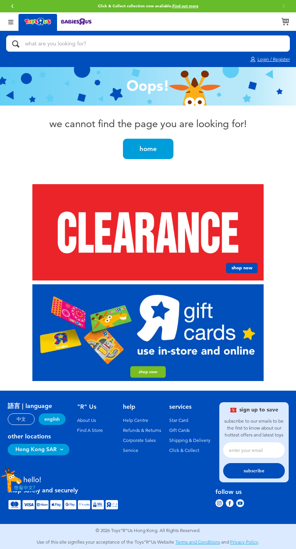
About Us (86, 420)
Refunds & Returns (142, 430)
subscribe (254, 470)
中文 (21, 419)
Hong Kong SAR (36, 449)
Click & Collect (184, 450)
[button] (12, 6)
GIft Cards (179, 430)
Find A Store (90, 430)
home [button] (148, 149)
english (52, 419)
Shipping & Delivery (189, 440)
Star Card (178, 420)
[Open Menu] (10, 21)
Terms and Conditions (197, 542)
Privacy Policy (244, 542)
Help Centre (135, 420)
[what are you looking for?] (148, 43)
